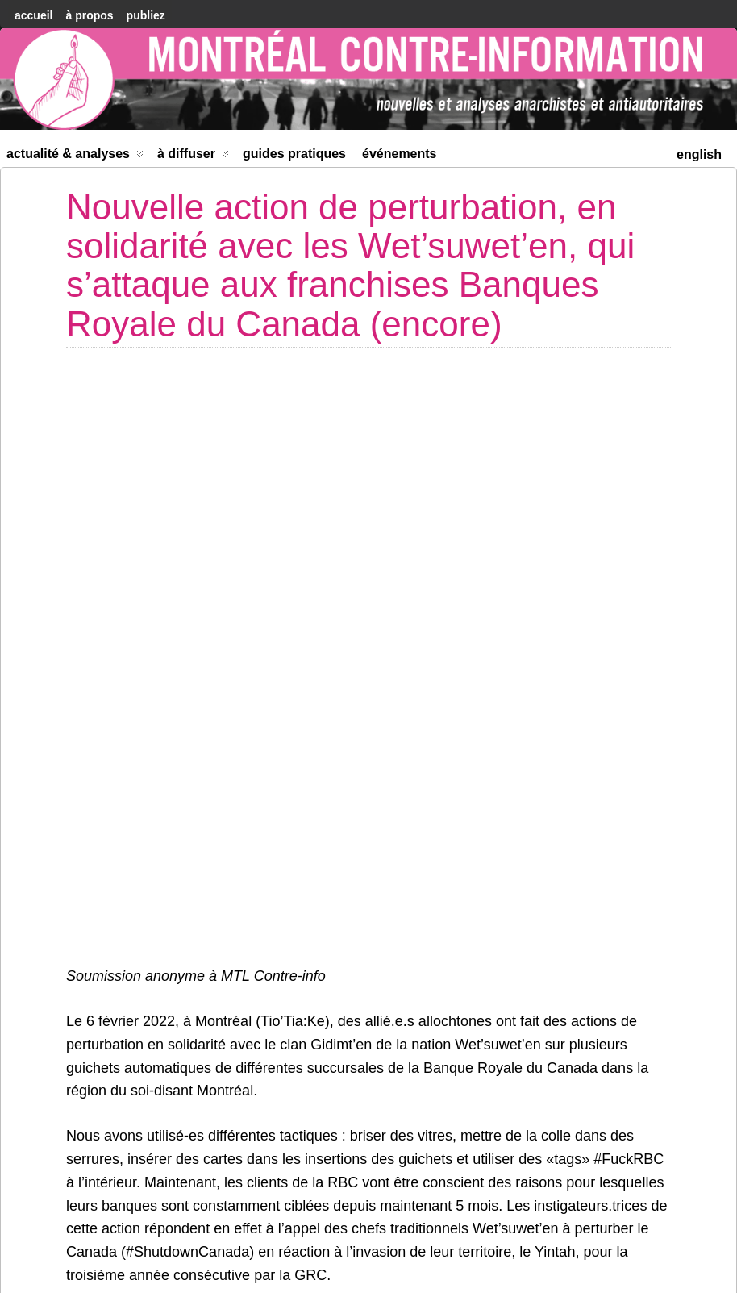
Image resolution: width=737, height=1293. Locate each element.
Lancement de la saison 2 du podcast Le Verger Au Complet (572, 1200)
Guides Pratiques (294, 154)
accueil (33, 15)
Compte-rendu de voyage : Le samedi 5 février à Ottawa (155, 1200)
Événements (399, 154)
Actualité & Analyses (75, 157)
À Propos (89, 15)
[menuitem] (699, 153)
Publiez (146, 15)
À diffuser (193, 157)
